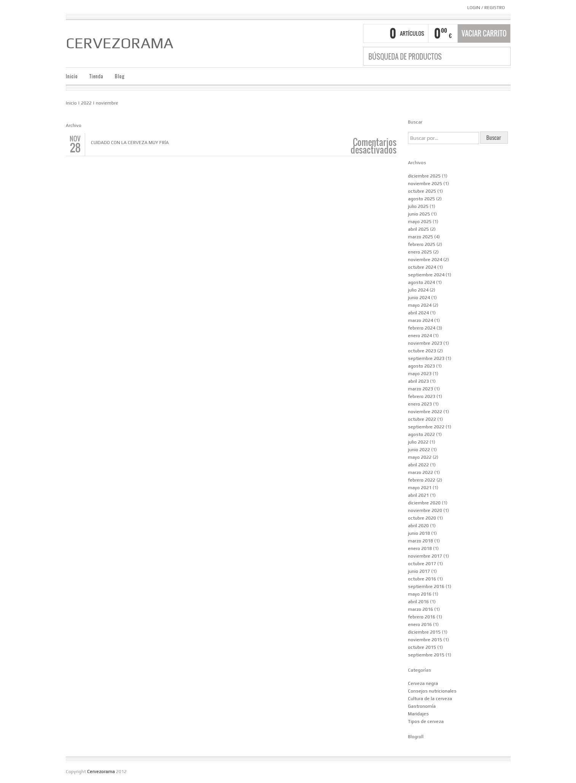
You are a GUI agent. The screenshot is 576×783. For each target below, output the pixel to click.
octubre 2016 (422, 579)
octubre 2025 (422, 191)
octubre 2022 (422, 419)
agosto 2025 (421, 198)
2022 (86, 103)
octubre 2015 (422, 647)
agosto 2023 (421, 366)
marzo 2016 (420, 609)
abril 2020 (418, 525)
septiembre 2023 (426, 358)
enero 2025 (420, 252)
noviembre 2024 (425, 259)
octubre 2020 (422, 518)
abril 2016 (418, 601)
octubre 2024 (422, 267)
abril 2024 (418, 312)
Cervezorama (119, 43)
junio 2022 (419, 449)
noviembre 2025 (425, 183)
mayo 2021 (420, 487)
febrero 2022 (421, 480)
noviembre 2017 (425, 556)
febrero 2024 (421, 328)
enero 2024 (420, 335)
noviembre (107, 103)
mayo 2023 (420, 373)
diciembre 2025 (424, 176)
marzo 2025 (420, 236)
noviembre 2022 (425, 411)
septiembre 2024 (426, 274)
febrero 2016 (421, 617)
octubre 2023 (422, 350)
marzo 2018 (420, 541)
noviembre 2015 (425, 639)
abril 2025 (418, 229)
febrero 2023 (421, 396)
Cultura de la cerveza (430, 698)
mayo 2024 (420, 305)
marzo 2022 (420, 472)
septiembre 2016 (426, 586)
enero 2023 (420, 404)
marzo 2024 (420, 320)
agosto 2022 (421, 434)
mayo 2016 (420, 594)
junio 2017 (419, 571)
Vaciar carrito (484, 33)
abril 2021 (418, 495)
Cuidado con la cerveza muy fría (130, 142)
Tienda (96, 76)
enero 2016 (420, 624)
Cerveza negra (423, 683)
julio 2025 (418, 206)
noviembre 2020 (425, 510)
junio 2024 (419, 297)
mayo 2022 (420, 457)
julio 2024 (418, 290)
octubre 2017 (422, 563)
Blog (119, 76)
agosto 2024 (421, 282)
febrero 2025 (421, 244)
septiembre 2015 (426, 655)
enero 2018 (420, 548)
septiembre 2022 (426, 427)
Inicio (72, 76)
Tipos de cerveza (426, 721)
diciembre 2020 (424, 503)
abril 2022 (418, 465)
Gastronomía (422, 706)
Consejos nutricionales (432, 691)
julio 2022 (418, 442)
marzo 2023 (420, 389)
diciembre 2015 (424, 632)
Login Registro (486, 7)
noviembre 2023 (425, 343)
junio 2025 (419, 214)
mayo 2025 (420, 221)
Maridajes (418, 713)
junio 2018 (419, 533)
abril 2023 (418, 381)
